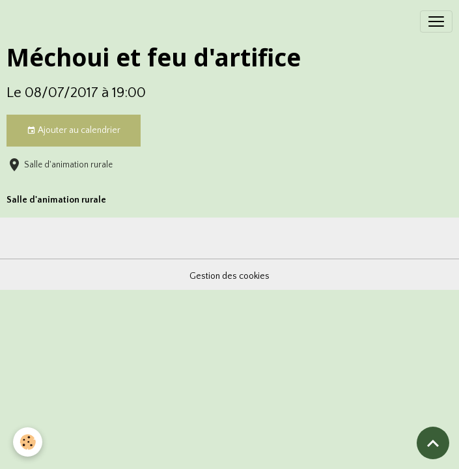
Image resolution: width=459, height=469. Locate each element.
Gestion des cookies (229, 276)
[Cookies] (27, 442)
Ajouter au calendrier (73, 131)
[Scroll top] (433, 443)
